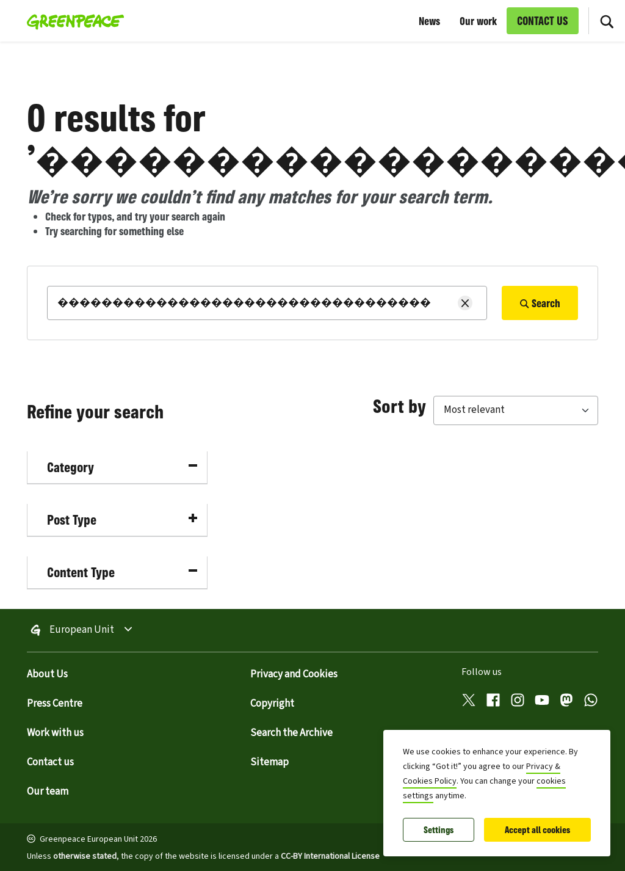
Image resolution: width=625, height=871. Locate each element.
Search (539, 303)
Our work (478, 20)
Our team (47, 791)
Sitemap (269, 762)
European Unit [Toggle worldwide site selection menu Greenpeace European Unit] (82, 630)
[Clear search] (465, 303)
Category (122, 466)
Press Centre (54, 703)
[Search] (267, 303)
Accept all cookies (537, 829)
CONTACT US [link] (542, 21)
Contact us (50, 762)
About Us (47, 674)
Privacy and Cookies (294, 674)
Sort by (399, 405)
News (429, 20)
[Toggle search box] (606, 20)
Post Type (122, 519)
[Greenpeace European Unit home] (72, 21)
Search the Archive (291, 733)
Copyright (272, 703)
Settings (438, 829)
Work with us (55, 733)
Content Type (122, 572)
